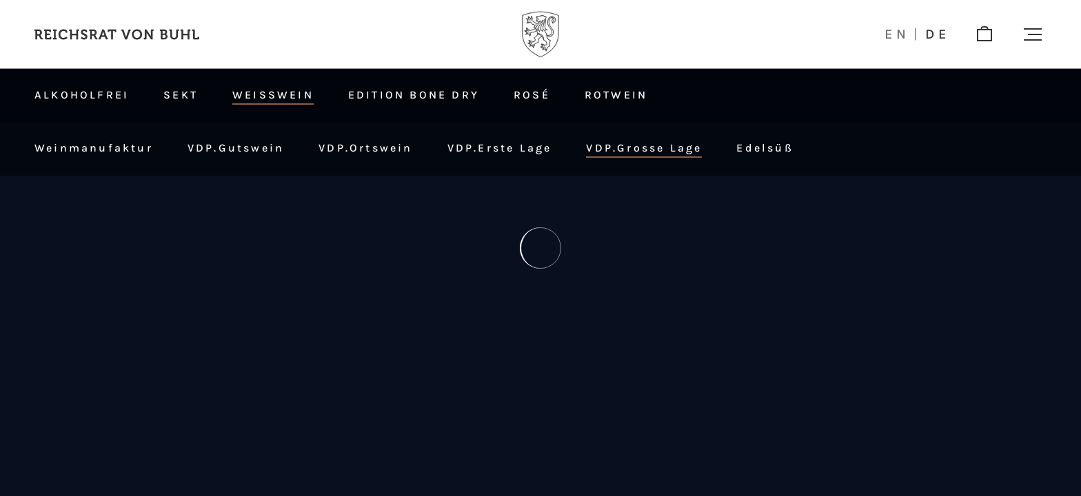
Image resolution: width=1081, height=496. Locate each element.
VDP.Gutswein (236, 147)
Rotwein (616, 94)
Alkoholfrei (81, 94)
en (897, 34)
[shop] (984, 34)
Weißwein (273, 94)
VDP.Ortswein (365, 147)
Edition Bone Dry (413, 94)
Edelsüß (764, 147)
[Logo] (540, 34)
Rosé (532, 94)
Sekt (180, 94)
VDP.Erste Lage (499, 147)
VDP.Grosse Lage (644, 147)
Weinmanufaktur (93, 147)
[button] (1033, 34)
